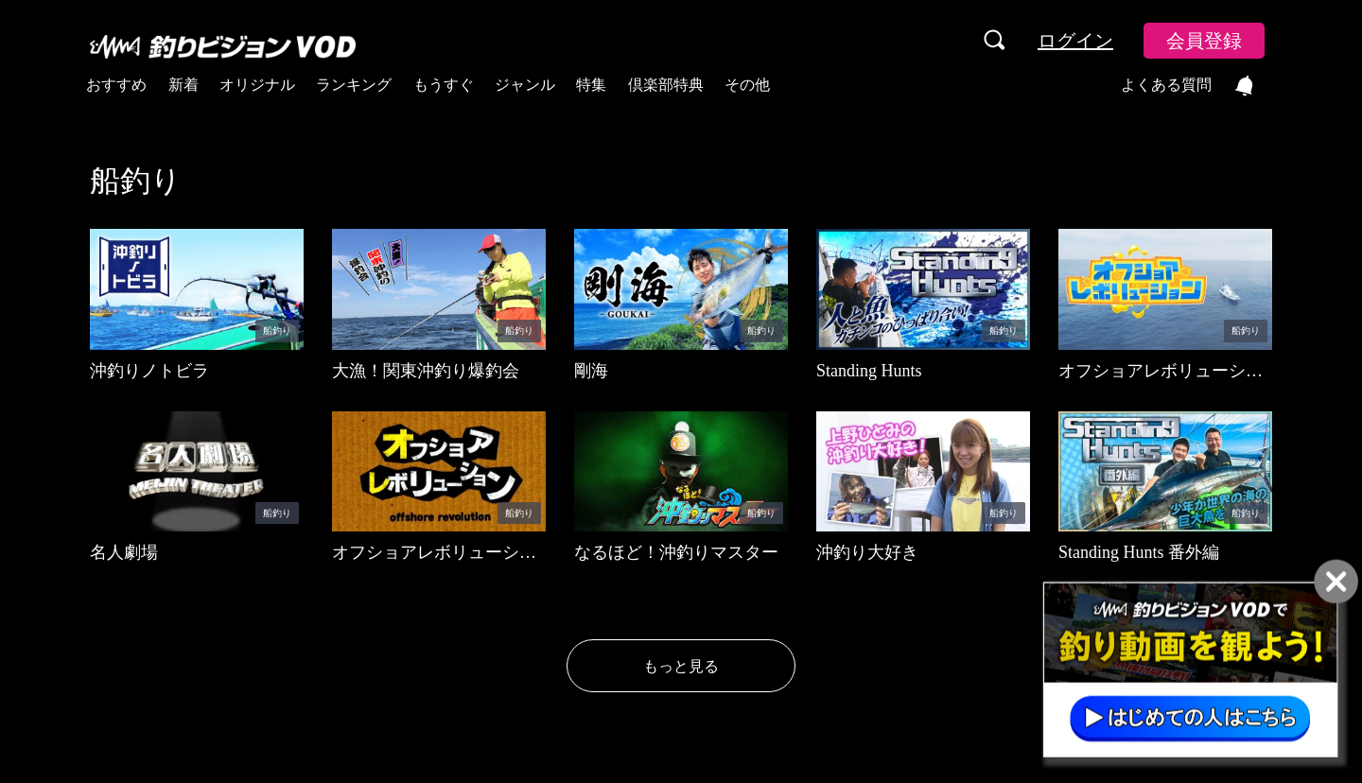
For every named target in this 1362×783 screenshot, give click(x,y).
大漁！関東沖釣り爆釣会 (425, 370)
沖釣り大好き (867, 552)
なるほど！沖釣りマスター (676, 552)
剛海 (591, 370)
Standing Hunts (869, 370)
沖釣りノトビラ (149, 370)
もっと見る (681, 666)
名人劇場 (124, 552)
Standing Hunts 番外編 (1138, 552)
